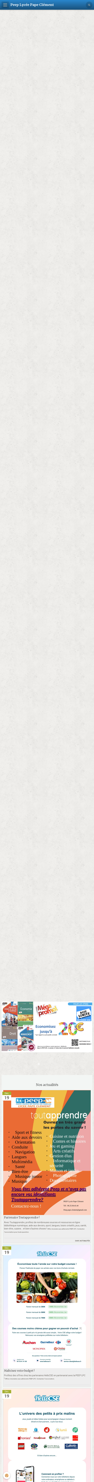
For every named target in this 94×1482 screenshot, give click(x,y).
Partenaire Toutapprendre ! (22, 1217)
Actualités (85, 1240)
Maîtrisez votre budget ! (19, 1370)
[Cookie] (6, 1475)
